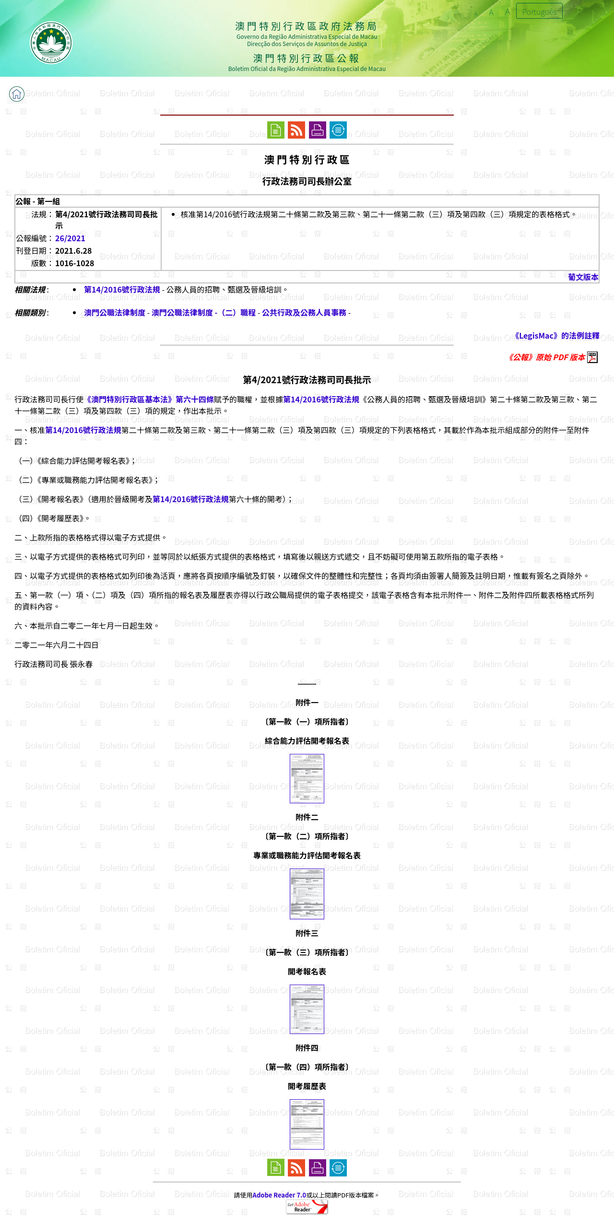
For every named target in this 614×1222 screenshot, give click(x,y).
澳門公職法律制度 (114, 312)
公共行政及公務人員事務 (304, 312)
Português (539, 11)
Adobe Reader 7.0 (279, 1194)
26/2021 (70, 238)
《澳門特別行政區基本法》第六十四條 (148, 399)
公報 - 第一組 (37, 201)
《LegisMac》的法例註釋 (555, 335)
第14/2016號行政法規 (122, 289)
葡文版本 (583, 276)
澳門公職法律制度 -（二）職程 (204, 312)
